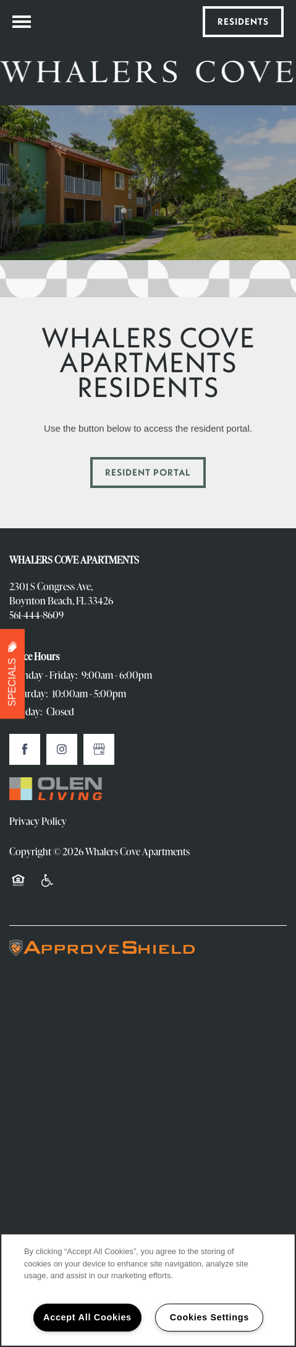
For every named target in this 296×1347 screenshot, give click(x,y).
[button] (243, 21)
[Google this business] (98, 749)
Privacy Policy (38, 821)
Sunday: (25, 711)
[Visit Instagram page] (61, 749)
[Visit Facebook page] (24, 749)
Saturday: (28, 693)
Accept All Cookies (87, 1317)
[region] (148, 1290)
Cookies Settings (209, 1317)
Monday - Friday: (43, 675)
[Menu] (21, 21)
